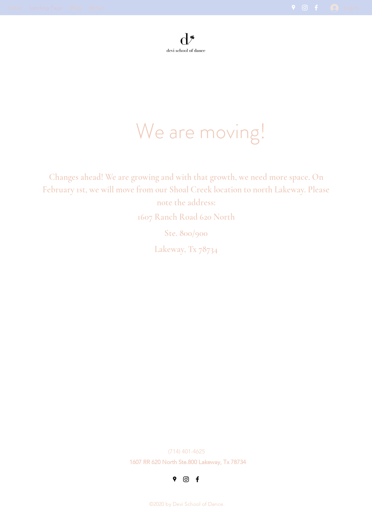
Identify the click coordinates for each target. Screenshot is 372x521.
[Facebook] (316, 7)
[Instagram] (305, 7)
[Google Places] (293, 7)
